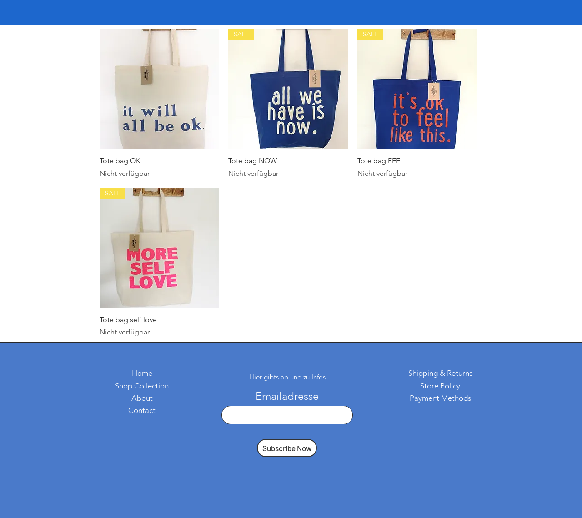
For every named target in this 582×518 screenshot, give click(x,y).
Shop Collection (142, 385)
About (142, 398)
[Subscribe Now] (287, 448)
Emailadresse (287, 396)
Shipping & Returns (440, 373)
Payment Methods (440, 398)
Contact (142, 410)
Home (142, 373)
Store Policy (440, 385)
